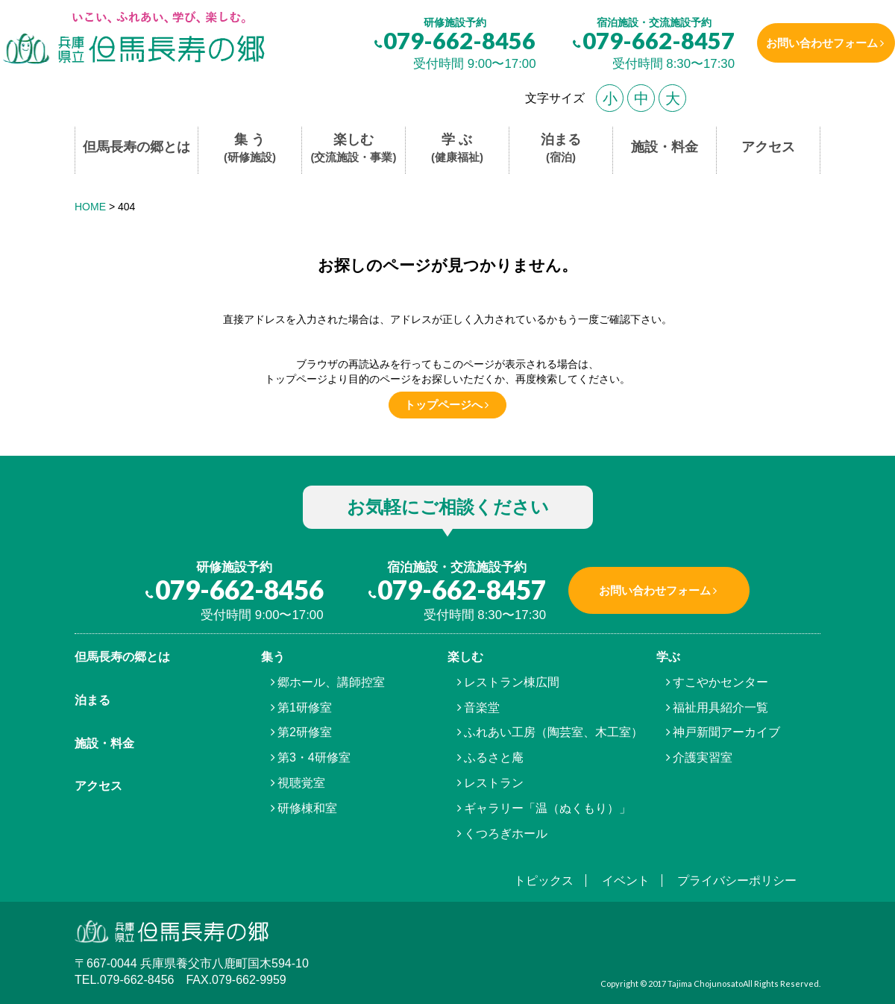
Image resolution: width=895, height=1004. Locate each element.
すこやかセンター (720, 682)
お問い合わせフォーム (815, 43)
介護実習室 (702, 757)
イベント (626, 880)
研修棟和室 (307, 808)
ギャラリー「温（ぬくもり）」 (547, 808)
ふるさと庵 (494, 757)
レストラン (494, 782)
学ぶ (668, 656)
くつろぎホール (505, 833)
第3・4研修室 (314, 757)
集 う (250, 149)
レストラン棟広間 (511, 682)
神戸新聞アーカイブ (726, 732)
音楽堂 (482, 707)
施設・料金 (664, 146)
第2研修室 (304, 732)
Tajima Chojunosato (705, 983)
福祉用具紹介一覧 (720, 707)
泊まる (561, 149)
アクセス (768, 146)
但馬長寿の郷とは (136, 146)
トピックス (544, 880)
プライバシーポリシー (737, 880)
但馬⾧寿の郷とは (122, 656)
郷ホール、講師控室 (331, 682)
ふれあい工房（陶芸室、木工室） (553, 732)
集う (273, 656)
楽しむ (354, 149)
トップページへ (443, 404)
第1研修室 (304, 707)
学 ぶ (457, 149)
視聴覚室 (301, 782)
